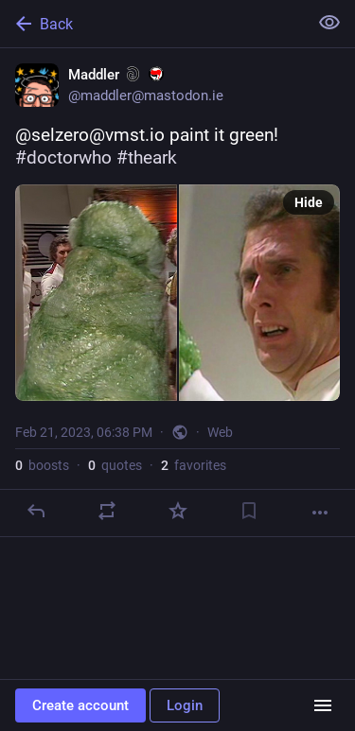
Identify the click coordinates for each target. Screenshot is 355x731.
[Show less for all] (329, 22)
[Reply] (36, 510)
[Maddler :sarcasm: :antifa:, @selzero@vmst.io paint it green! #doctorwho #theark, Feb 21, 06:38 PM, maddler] (177, 292)
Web (220, 432)
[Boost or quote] (107, 510)
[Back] (152, 23)
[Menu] (323, 705)
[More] (320, 512)
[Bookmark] (249, 510)
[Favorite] (178, 510)
